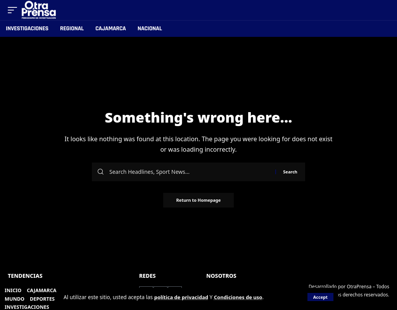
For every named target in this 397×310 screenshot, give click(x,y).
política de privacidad (182, 297)
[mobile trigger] (14, 10)
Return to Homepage (198, 200)
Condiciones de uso (241, 297)
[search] (383, 10)
